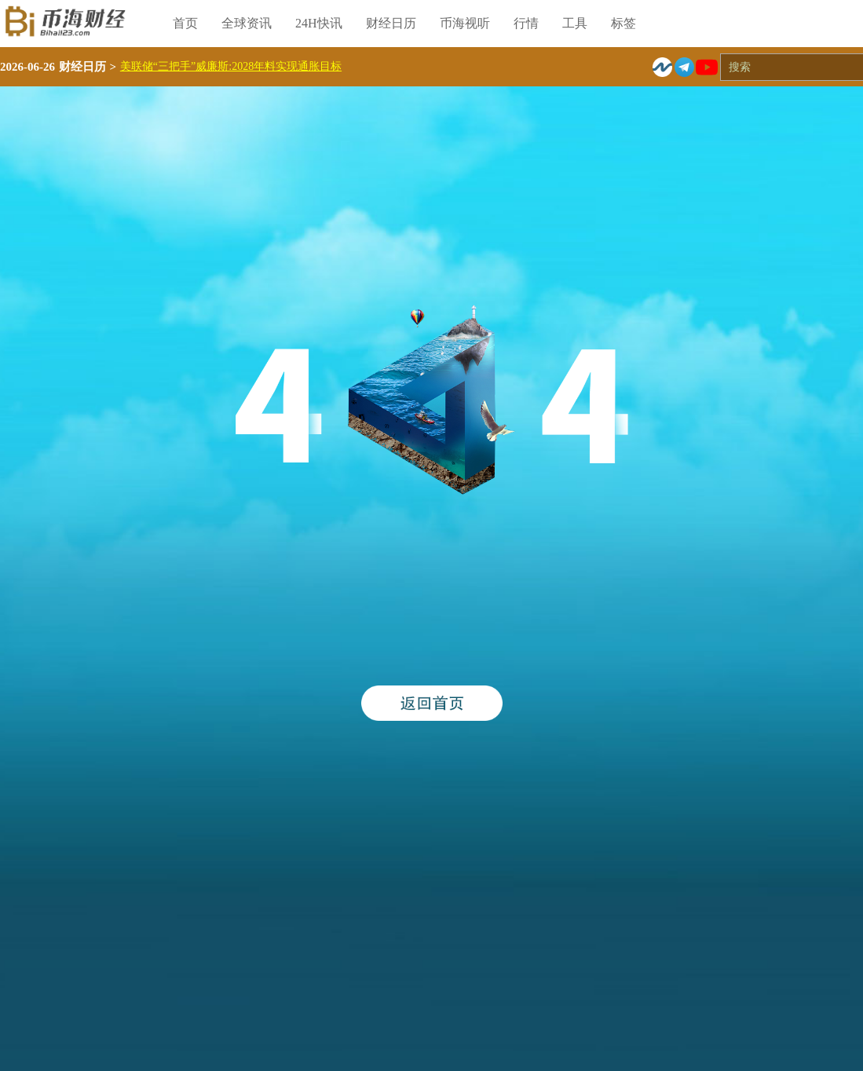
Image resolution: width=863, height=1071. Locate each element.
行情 (526, 23)
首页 (185, 23)
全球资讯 (246, 23)
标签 (623, 23)
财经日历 (391, 23)
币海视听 (465, 23)
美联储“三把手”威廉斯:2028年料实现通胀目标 (231, 66)
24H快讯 (318, 23)
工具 (574, 23)
